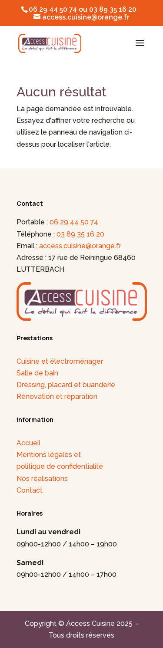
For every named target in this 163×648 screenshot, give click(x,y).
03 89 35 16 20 (80, 234)
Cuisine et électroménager (60, 361)
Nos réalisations (42, 478)
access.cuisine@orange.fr (80, 246)
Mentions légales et (49, 455)
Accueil (28, 443)
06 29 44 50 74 (74, 222)
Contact (30, 490)
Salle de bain (37, 373)
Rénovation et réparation (57, 396)
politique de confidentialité (60, 466)
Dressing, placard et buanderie (66, 385)
